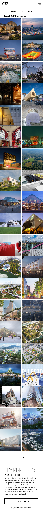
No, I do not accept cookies (21, 508)
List (21, 11)
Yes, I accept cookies (21, 501)
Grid (13, 11)
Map (29, 11)
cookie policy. (22, 494)
